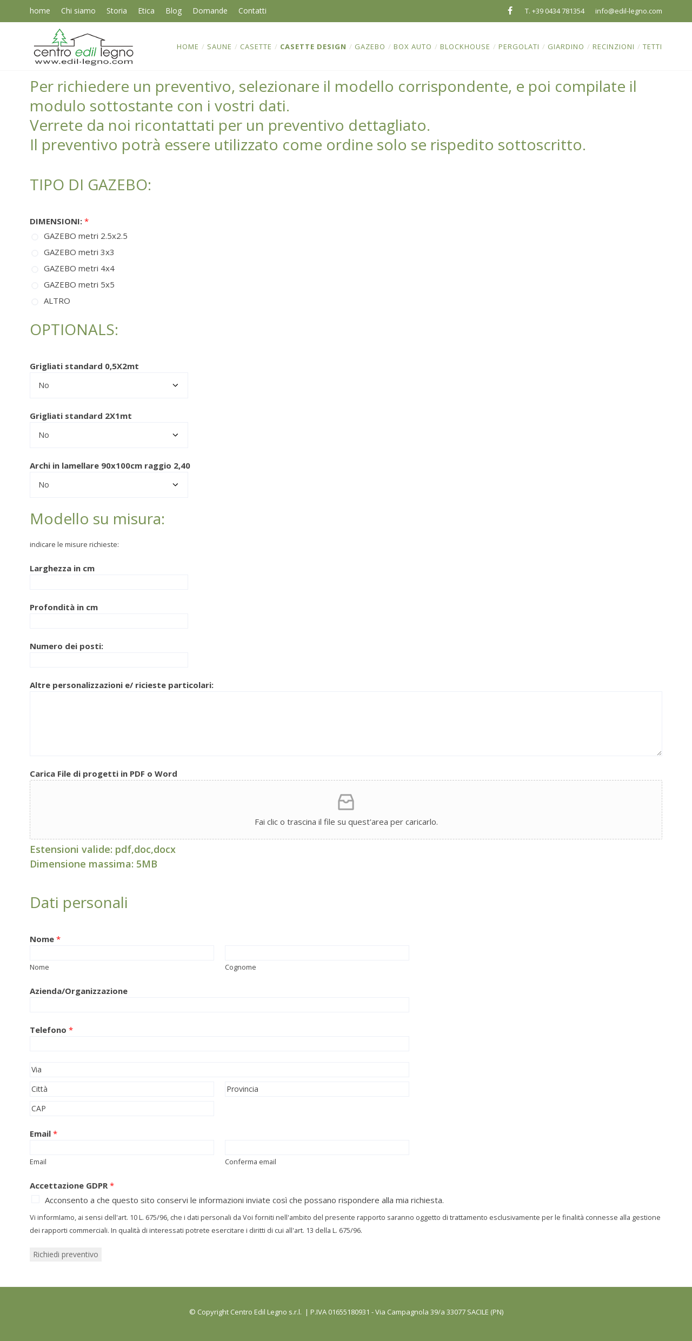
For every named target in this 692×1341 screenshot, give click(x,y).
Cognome (240, 967)
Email (43, 1133)
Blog (173, 10)
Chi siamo (78, 10)
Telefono (51, 1029)
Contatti (252, 10)
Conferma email (250, 1161)
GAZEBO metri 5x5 (79, 284)
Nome (45, 938)
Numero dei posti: (66, 646)
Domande (210, 10)
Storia (117, 10)
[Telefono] (219, 1043)
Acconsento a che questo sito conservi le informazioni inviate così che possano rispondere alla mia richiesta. (244, 1200)
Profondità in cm (64, 607)
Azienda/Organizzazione (79, 990)
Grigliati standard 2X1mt (81, 415)
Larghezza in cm (62, 568)
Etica (146, 10)
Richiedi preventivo (65, 1254)
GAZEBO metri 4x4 (79, 268)
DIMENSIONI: (59, 221)
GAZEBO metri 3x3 (79, 251)
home (40, 10)
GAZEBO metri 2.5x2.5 (86, 235)
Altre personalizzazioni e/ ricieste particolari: (122, 684)
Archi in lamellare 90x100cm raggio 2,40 (110, 465)
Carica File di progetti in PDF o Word (103, 773)
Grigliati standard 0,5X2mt (84, 366)
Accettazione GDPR (72, 1185)
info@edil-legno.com (628, 11)
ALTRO (57, 300)
